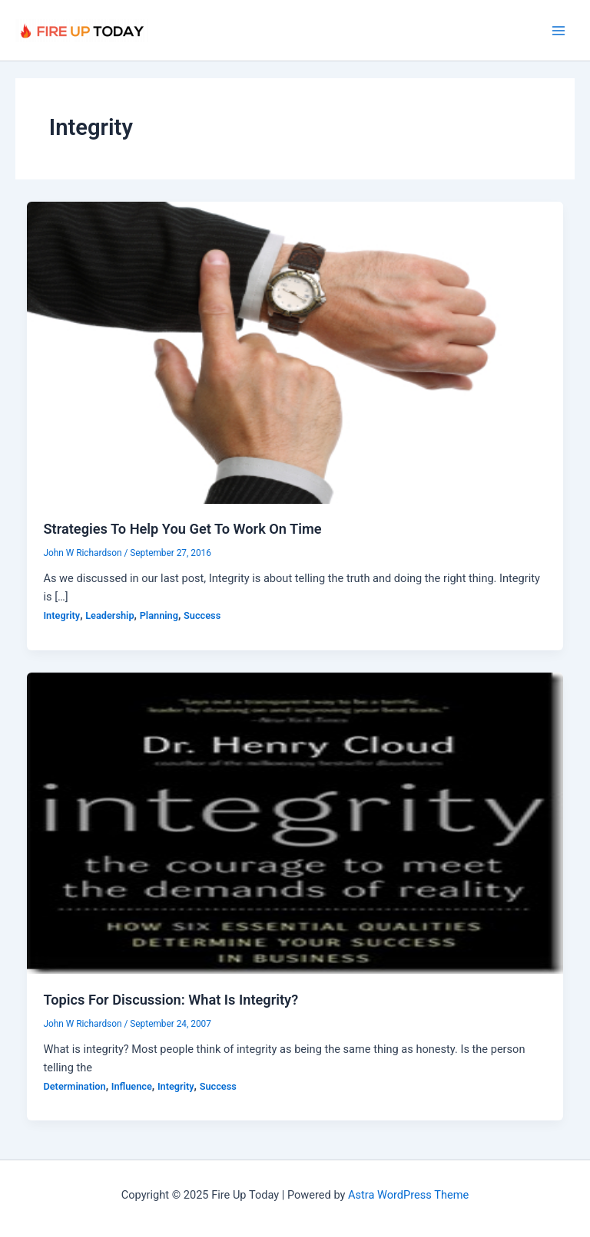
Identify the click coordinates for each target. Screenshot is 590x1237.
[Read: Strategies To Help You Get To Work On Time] (295, 352)
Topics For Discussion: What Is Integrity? (170, 1000)
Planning (159, 615)
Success (202, 615)
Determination (74, 1086)
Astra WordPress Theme (408, 1195)
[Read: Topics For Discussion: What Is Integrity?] (295, 822)
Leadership (109, 615)
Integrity (61, 615)
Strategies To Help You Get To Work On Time (182, 529)
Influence (131, 1086)
